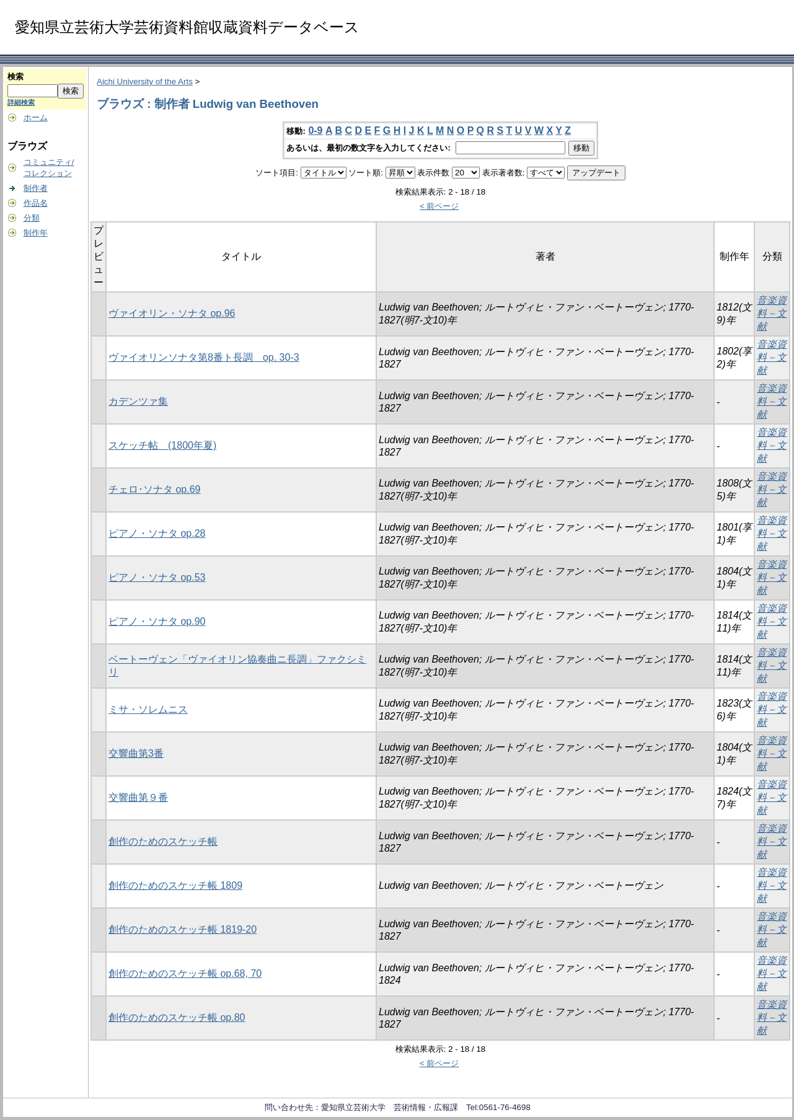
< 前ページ (439, 206)
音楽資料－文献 (772, 313)
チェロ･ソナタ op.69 (154, 489)
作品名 (36, 203)
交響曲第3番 (136, 753)
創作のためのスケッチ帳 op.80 (176, 1017)
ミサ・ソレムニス (148, 709)
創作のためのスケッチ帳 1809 (175, 885)
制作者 (36, 188)
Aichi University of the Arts (145, 81)
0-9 (315, 130)
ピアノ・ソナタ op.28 (156, 533)
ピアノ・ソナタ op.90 (156, 621)
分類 (32, 218)
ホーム (36, 117)
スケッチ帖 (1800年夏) (162, 445)
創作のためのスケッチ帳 (163, 841)
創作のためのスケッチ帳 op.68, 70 (185, 973)
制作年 (36, 232)
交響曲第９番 (138, 797)
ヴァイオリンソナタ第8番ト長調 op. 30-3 (203, 357)
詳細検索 (21, 102)
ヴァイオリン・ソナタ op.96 (171, 313)
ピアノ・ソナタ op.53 (156, 577)
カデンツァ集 (138, 401)
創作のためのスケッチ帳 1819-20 (182, 929)
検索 (15, 76)
